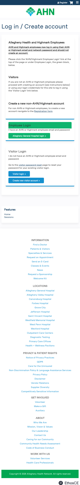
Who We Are (40, 422)
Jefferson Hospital (40, 311)
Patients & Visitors (40, 249)
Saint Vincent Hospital (40, 316)
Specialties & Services (40, 253)
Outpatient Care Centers (40, 333)
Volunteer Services (40, 458)
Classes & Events (40, 265)
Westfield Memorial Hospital (40, 320)
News (40, 270)
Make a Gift (40, 406)
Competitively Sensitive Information (40, 391)
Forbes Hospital (40, 303)
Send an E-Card (40, 261)
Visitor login (18, 174)
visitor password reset (30, 165)
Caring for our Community (40, 439)
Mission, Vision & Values (40, 426)
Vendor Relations (40, 383)
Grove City (40, 307)
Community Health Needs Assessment (40, 443)
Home (7, 214)
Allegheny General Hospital (40, 290)
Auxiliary (40, 410)
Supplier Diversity (40, 387)
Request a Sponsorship (40, 274)
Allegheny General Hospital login (28, 136)
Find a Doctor (40, 244)
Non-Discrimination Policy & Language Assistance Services (40, 370)
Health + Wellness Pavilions (40, 345)
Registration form (43, 111)
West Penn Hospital (40, 324)
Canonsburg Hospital (40, 299)
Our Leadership (40, 431)
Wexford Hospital (40, 328)
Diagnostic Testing (40, 337)
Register (63, 3)
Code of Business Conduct (40, 447)
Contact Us (40, 435)
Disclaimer (40, 378)
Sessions (8, 217)
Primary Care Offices (40, 341)
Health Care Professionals (40, 462)
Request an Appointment (40, 257)
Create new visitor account (25, 180)
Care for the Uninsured (40, 366)
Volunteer (40, 402)
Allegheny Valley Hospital (40, 294)
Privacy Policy (40, 374)
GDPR (40, 361)
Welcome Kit (40, 278)
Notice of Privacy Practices (40, 357)
